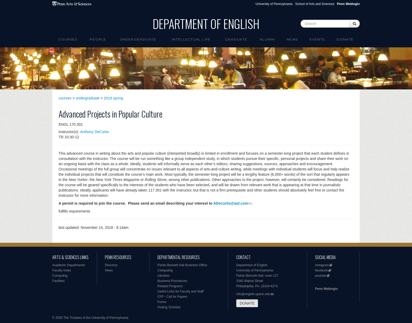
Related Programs (170, 286)
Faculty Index (61, 270)
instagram (322, 265)
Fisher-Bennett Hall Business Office (182, 265)
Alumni (267, 39)
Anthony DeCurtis (94, 132)
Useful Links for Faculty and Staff (180, 291)
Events (317, 39)
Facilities (58, 281)
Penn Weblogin (326, 289)
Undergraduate (138, 39)
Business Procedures (172, 281)
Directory (111, 265)
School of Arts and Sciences (314, 4)
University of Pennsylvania (273, 4)
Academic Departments (68, 265)
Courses (68, 39)
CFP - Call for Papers (172, 297)
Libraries (163, 275)
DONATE (247, 303)
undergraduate (88, 98)
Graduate (236, 39)
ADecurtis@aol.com (230, 203)
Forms (161, 302)
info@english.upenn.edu (253, 294)
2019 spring (113, 98)
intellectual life (191, 39)
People (98, 39)
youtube (320, 275)
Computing (60, 275)
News (292, 39)
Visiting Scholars (169, 307)
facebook (321, 270)
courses (65, 98)
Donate (345, 39)
